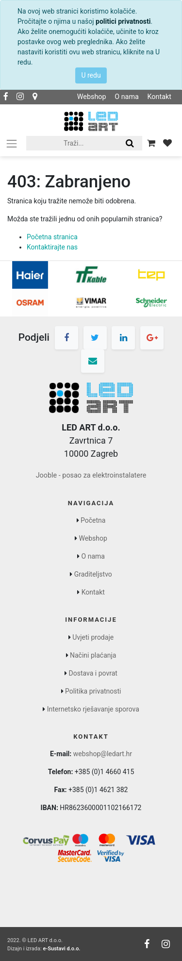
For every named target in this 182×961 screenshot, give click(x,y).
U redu (90, 75)
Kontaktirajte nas (52, 247)
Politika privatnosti (93, 691)
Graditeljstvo (93, 574)
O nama (127, 97)
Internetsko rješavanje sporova (93, 709)
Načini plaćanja (93, 655)
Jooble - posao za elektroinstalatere (91, 475)
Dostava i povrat (93, 673)
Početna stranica (52, 237)
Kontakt (159, 97)
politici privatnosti (123, 21)
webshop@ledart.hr (102, 754)
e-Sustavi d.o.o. (61, 948)
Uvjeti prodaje (93, 637)
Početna (93, 520)
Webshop (91, 97)
